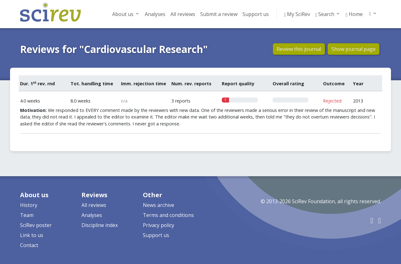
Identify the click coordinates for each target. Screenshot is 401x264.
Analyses (155, 14)
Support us (255, 14)
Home (354, 14)
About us (122, 14)
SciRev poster (36, 225)
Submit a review (218, 14)
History (28, 205)
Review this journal (299, 48)
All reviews (182, 14)
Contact (29, 245)
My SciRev (297, 14)
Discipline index (99, 225)
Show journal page (353, 48)
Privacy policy (158, 225)
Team (27, 215)
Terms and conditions (168, 215)
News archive (158, 205)
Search (324, 14)
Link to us (31, 235)
